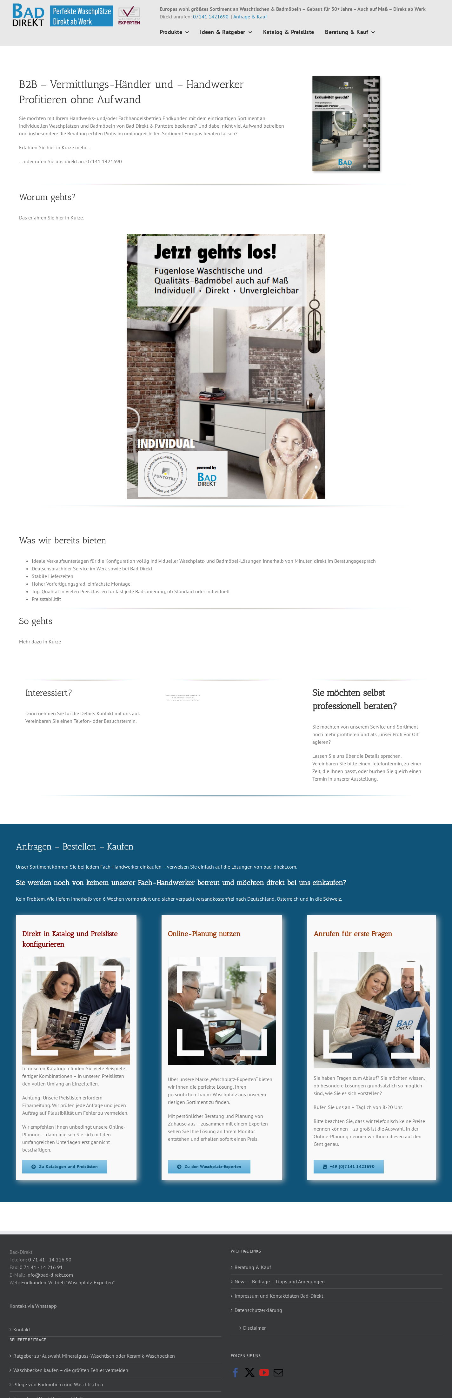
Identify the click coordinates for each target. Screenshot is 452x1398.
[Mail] (278, 1372)
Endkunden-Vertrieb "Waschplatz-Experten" (68, 1282)
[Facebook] (235, 1372)
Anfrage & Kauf (250, 16)
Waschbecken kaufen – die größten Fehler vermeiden (70, 1370)
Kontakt (21, 1329)
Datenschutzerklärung (258, 1310)
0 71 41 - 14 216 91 (41, 1267)
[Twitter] (250, 1372)
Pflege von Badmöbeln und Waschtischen (58, 1384)
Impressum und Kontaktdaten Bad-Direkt (279, 1296)
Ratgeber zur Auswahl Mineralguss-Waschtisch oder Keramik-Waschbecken (94, 1356)
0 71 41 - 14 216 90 (49, 1259)
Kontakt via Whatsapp (33, 1306)
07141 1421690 (211, 16)
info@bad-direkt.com (49, 1275)
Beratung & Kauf (253, 1267)
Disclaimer (254, 1328)
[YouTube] (264, 1372)
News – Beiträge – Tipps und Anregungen (280, 1281)
